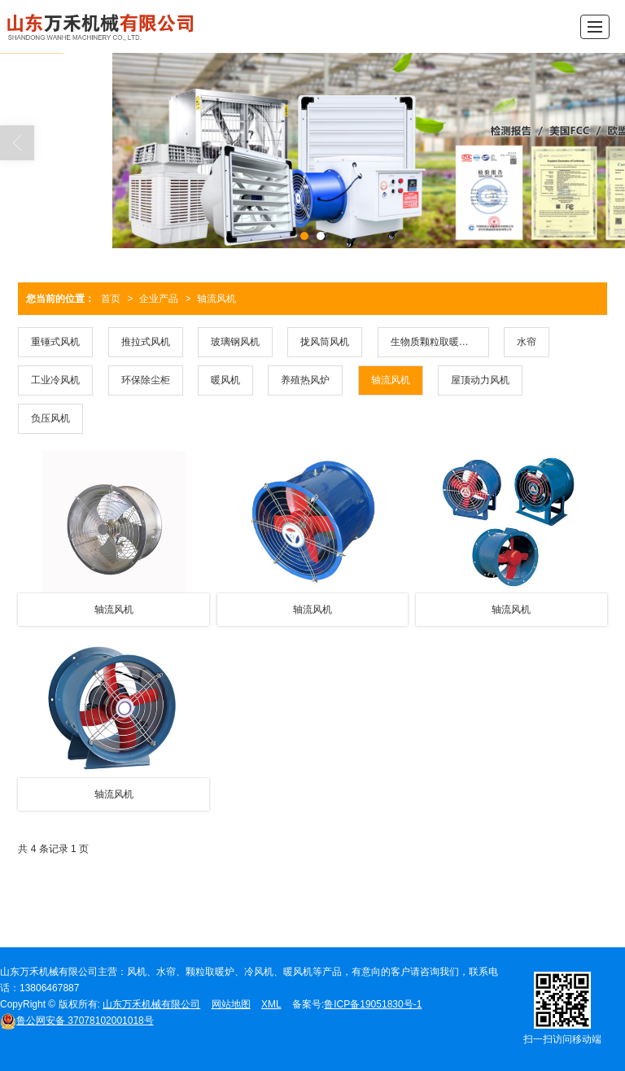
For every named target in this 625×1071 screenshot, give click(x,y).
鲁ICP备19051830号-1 (373, 1004)
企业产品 (158, 298)
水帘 (526, 342)
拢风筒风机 (324, 342)
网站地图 (231, 1004)
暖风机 (225, 380)
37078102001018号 (77, 1020)
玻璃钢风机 (235, 342)
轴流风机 (216, 298)
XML (271, 1004)
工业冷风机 (55, 380)
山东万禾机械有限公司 (151, 1004)
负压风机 (50, 418)
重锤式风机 (55, 342)
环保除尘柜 (145, 380)
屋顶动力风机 (480, 380)
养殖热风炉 (305, 380)
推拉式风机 (145, 342)
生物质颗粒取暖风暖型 (439, 342)
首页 (110, 298)
